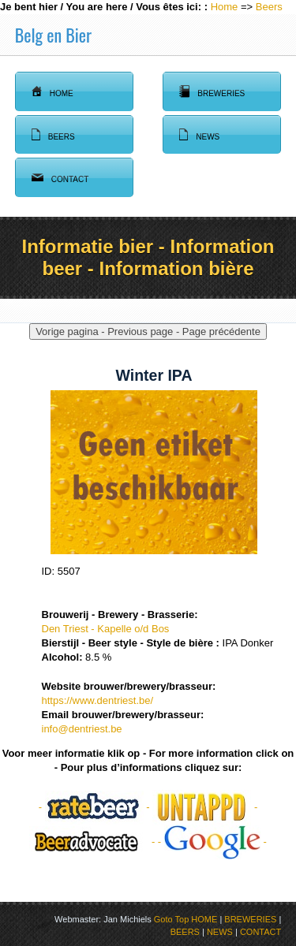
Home (224, 7)
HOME (204, 919)
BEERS (185, 932)
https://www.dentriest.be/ (98, 700)
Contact (60, 177)
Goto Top (171, 919)
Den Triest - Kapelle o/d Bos (106, 629)
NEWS (220, 932)
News (199, 135)
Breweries (212, 91)
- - (96, 807)
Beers (269, 7)
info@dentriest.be (82, 729)
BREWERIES (250, 919)
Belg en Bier (53, 34)
